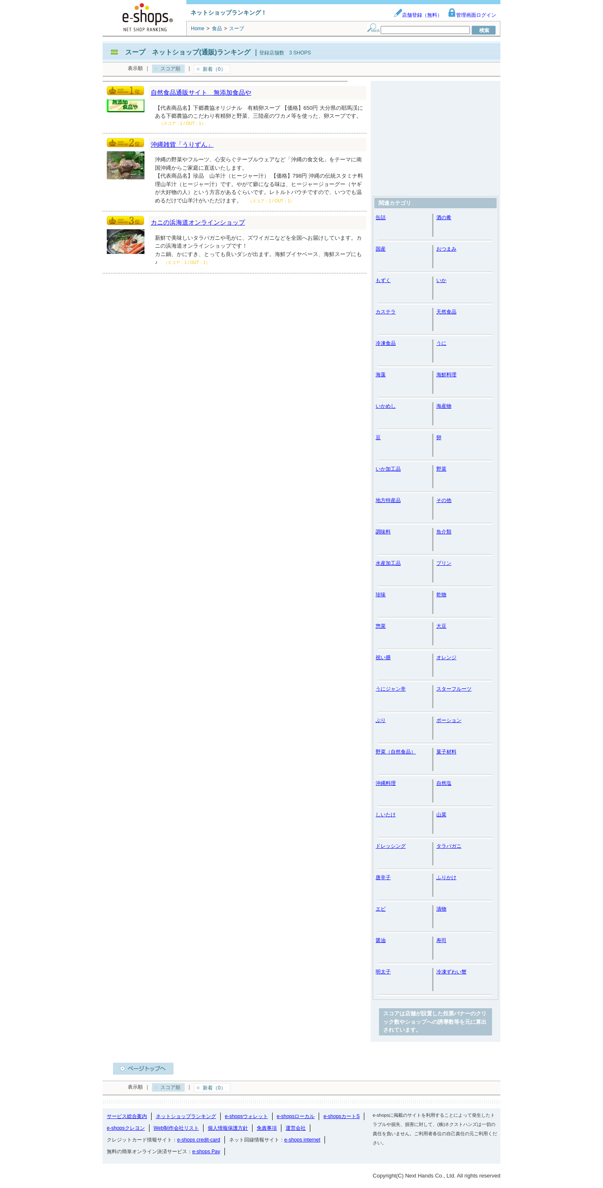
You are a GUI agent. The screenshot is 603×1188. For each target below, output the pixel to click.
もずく (383, 280)
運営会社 (296, 1128)
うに (441, 343)
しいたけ (386, 815)
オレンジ (446, 657)
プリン (443, 563)
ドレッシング (391, 846)
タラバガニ (448, 846)
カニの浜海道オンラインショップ (198, 222)
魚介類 (443, 532)
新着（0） (214, 69)
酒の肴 (443, 217)
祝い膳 (383, 657)
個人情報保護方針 (228, 1128)
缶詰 (381, 217)
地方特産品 (388, 500)
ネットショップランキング (186, 1116)
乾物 (441, 595)
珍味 (381, 595)
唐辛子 (383, 877)
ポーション (448, 720)
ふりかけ (446, 877)
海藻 (381, 375)
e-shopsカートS (341, 1116)
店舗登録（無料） (418, 15)
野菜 (441, 469)
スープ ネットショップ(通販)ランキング (187, 52)
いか (441, 280)
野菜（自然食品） (396, 752)
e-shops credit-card (198, 1140)
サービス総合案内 (127, 1116)
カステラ (386, 312)
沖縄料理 (386, 783)
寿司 (441, 940)
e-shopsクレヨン (126, 1128)
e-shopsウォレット (246, 1116)
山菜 (441, 815)
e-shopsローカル (296, 1116)
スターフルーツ (454, 689)
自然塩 (443, 783)
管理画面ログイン (472, 15)
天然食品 (446, 312)
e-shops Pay (206, 1151)
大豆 (441, 626)
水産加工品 (388, 563)
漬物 (441, 909)
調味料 (383, 532)
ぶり (381, 720)
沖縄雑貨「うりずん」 (182, 144)
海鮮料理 (446, 375)
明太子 (383, 972)
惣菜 (381, 626)
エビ (381, 909)
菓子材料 (446, 752)
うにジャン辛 (391, 689)
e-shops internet (302, 1140)
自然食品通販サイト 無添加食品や (201, 92)
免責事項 (267, 1128)
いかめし (386, 406)
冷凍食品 (386, 343)
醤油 (381, 940)
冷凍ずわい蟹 (451, 972)
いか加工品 (388, 469)
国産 (381, 249)
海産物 (443, 406)
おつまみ (446, 249)
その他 (443, 500)
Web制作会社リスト (176, 1128)
